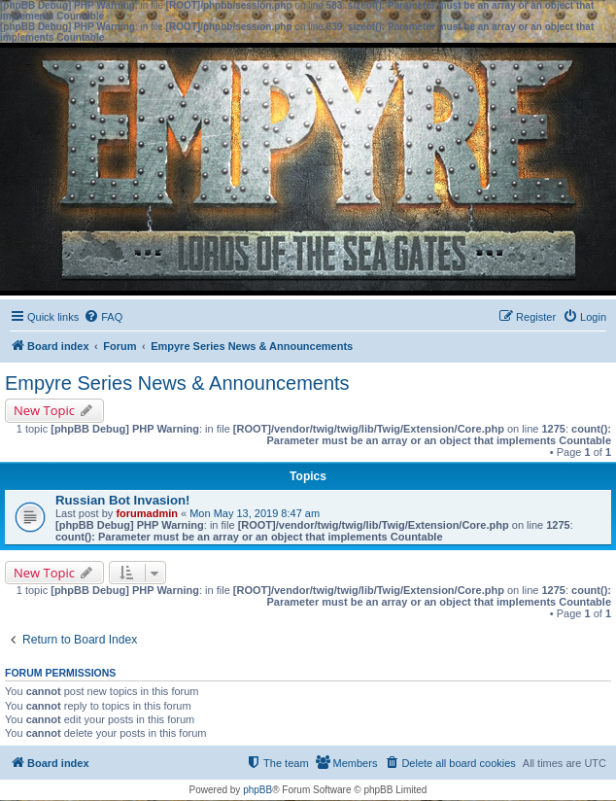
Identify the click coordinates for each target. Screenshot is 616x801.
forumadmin (147, 513)
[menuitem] (103, 317)
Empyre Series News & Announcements (177, 383)
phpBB (257, 789)
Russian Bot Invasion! (122, 500)
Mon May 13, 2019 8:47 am (254, 513)
